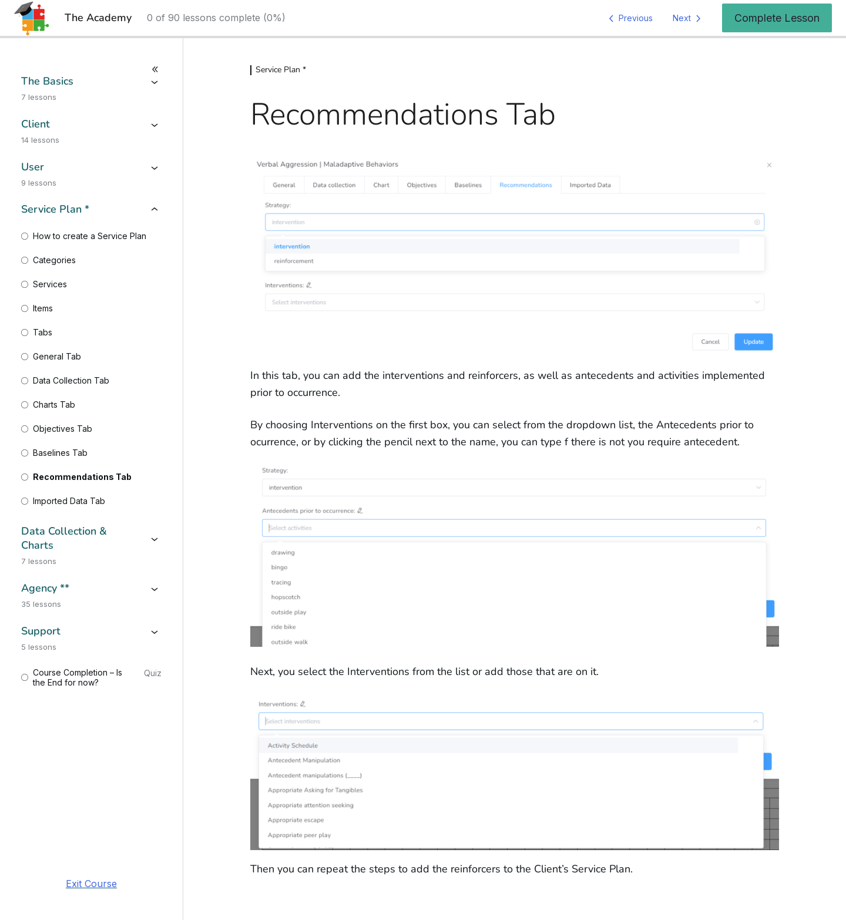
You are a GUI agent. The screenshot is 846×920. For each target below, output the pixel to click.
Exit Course (91, 883)
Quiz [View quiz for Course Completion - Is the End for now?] (153, 673)
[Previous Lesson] (629, 18)
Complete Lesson (777, 18)
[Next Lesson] (689, 18)
